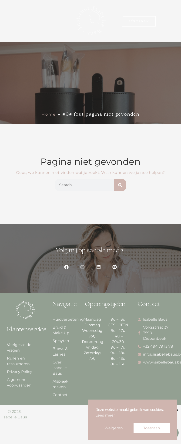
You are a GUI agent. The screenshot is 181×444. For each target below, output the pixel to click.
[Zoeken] (120, 185)
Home (49, 114)
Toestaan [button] (151, 428)
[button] (8, 21)
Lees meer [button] (105, 415)
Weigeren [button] (113, 428)
